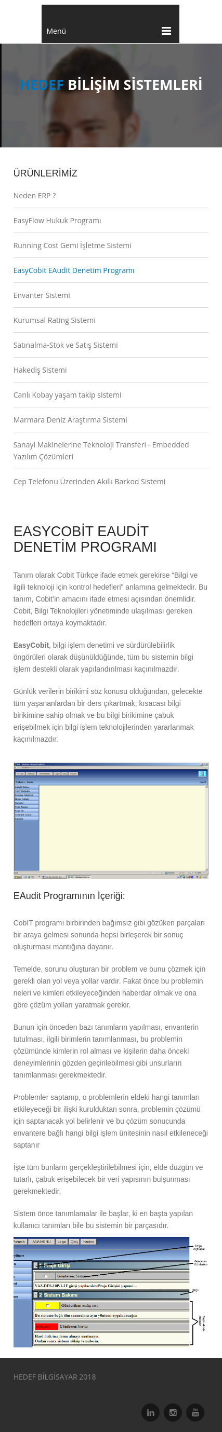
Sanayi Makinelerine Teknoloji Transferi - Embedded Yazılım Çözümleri (101, 450)
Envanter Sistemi (42, 295)
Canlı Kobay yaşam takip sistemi (68, 395)
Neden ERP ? (35, 195)
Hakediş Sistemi (40, 370)
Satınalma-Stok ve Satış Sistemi (66, 345)
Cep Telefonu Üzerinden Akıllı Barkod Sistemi (90, 481)
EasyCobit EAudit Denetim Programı (74, 270)
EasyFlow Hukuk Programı (57, 220)
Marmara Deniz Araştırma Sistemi (70, 420)
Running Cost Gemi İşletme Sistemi (73, 245)
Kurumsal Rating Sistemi (55, 320)
